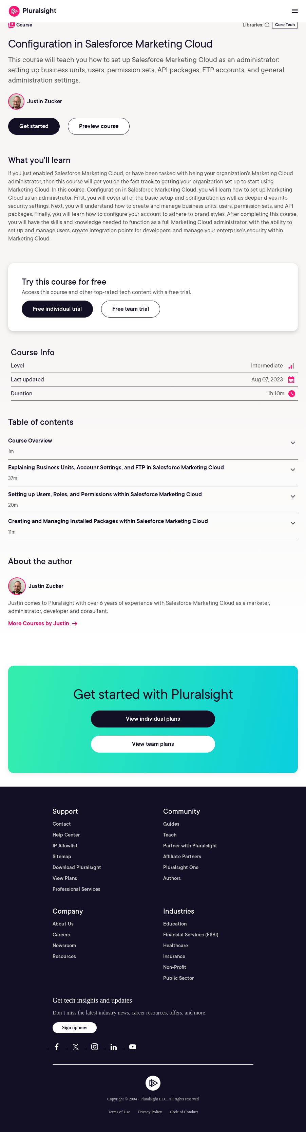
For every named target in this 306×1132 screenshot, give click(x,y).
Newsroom (64, 945)
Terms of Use (119, 1112)
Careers (61, 934)
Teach (169, 835)
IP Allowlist (65, 845)
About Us (63, 924)
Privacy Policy (150, 1112)
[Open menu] (295, 11)
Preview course (98, 126)
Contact (62, 824)
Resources (64, 956)
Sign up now (74, 1027)
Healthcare (175, 945)
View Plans (65, 878)
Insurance (174, 956)
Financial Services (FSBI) (190, 934)
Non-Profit (174, 967)
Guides (171, 824)
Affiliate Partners (182, 856)
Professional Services (76, 889)
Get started (34, 126)
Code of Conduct (184, 1112)
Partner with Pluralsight (190, 845)
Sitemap (62, 856)
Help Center (66, 835)
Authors (172, 878)
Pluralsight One (180, 867)
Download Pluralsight (77, 867)
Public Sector (178, 978)
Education (175, 924)
